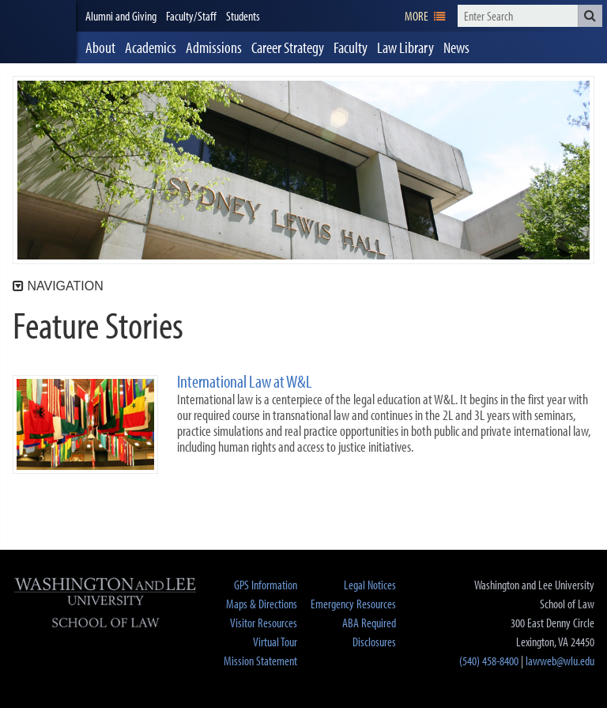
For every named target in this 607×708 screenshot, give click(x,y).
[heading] (38, 31)
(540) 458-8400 (488, 660)
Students (243, 16)
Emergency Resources (353, 603)
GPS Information (265, 585)
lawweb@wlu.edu (560, 660)
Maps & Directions (261, 603)
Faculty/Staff (191, 16)
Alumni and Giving (120, 16)
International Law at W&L (244, 382)
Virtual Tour (275, 641)
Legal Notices (370, 585)
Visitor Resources (263, 622)
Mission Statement (260, 660)
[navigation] (424, 16)
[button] (590, 16)
